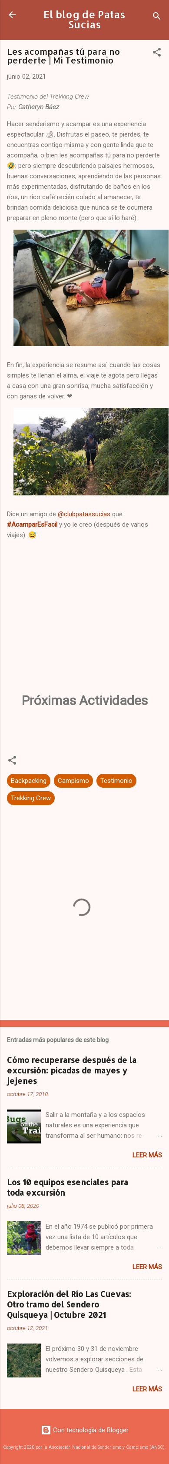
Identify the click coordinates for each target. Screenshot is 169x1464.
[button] (157, 53)
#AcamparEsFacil (32, 524)
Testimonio (116, 781)
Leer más (147, 1155)
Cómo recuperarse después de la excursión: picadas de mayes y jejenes (71, 1070)
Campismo (73, 781)
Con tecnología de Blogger (85, 1430)
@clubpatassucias (84, 514)
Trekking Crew (31, 798)
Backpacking (28, 781)
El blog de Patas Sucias (84, 19)
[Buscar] (157, 17)
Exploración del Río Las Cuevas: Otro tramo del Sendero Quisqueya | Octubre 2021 (69, 1304)
